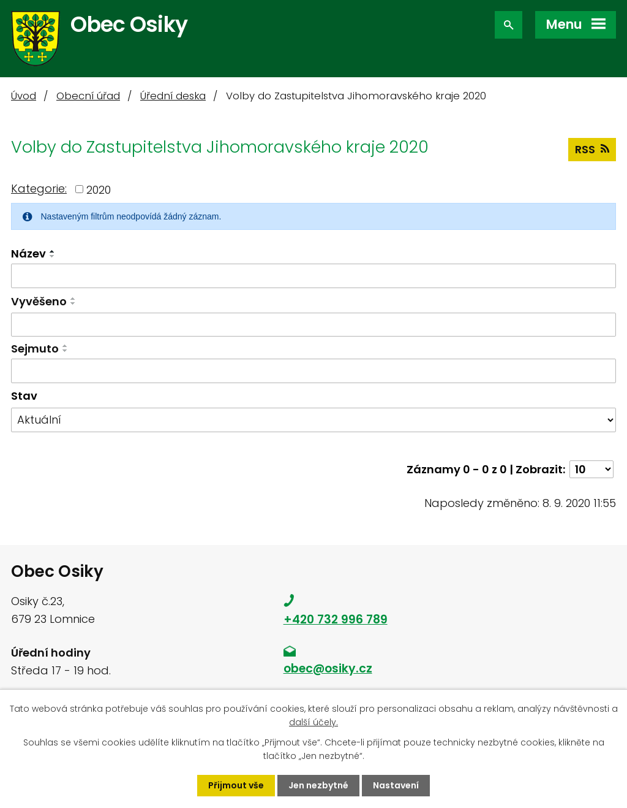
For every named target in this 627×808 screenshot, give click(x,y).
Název (28, 253)
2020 (98, 189)
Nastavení (396, 785)
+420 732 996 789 (335, 619)
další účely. (313, 722)
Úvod (23, 96)
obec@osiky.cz (327, 668)
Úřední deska (173, 96)
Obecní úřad (88, 96)
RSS (592, 149)
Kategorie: (39, 188)
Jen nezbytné (318, 785)
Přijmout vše (236, 785)
